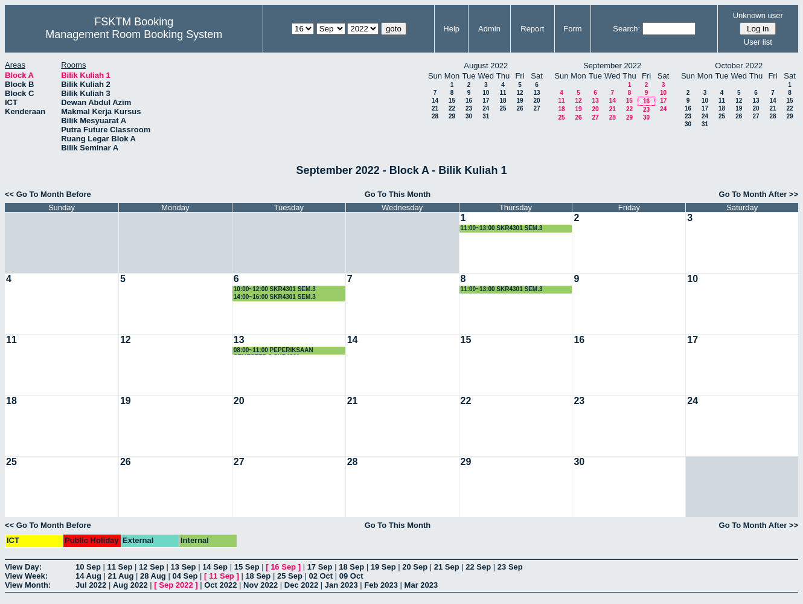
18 (502, 100)
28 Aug (153, 575)
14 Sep (215, 566)
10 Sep (88, 566)
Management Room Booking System (133, 34)
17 (485, 100)
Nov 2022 (260, 585)
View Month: (28, 585)
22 (452, 108)
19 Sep (383, 566)
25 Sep (289, 575)
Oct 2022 (220, 585)
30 (468, 116)
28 (435, 116)
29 (452, 116)
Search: (626, 28)
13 (536, 92)
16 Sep (283, 566)
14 (435, 100)
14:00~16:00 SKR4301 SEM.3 (275, 297)
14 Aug (88, 575)
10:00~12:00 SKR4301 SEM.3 (275, 289)
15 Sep (247, 566)
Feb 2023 (381, 585)
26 (519, 108)
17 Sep (320, 566)
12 (519, 92)
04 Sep (184, 575)
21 (435, 108)
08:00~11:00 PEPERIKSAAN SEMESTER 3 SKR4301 (273, 351)
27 (536, 108)
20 (536, 100)
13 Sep (183, 566)
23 (468, 108)
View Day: (23, 566)
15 (452, 100)
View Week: (26, 575)
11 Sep (120, 566)
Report (532, 28)
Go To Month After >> (758, 194)
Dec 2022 (301, 585)
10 (485, 92)
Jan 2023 (341, 585)
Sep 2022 (176, 585)
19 (519, 100)
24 (485, 108)
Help (451, 28)
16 (468, 100)
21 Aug (120, 575)
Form (572, 28)
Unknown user (758, 15)
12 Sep (151, 566)
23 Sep (510, 566)
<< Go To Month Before (48, 194)
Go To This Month (398, 194)
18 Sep (351, 566)
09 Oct (351, 575)
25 (502, 108)
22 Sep (478, 566)
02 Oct (321, 575)
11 (502, 92)
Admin (489, 28)
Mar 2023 (421, 585)
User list (758, 42)
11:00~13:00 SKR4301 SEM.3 (502, 228)
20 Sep (414, 566)
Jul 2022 (90, 585)
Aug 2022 (130, 585)
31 (485, 116)
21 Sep (446, 566)
